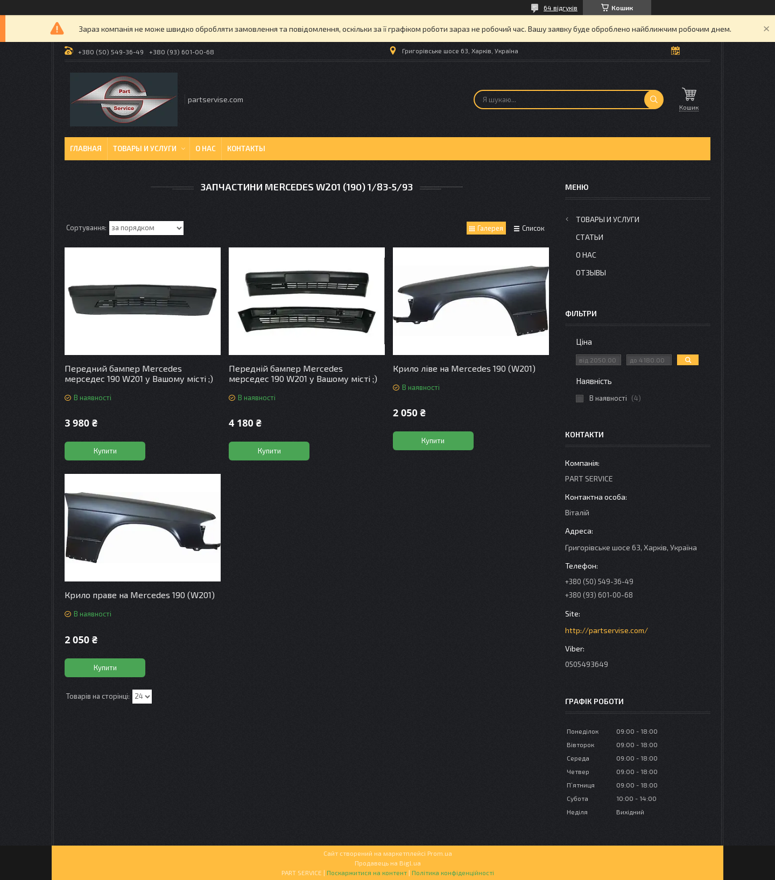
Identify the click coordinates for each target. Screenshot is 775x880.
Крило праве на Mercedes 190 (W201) (140, 595)
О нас (205, 148)
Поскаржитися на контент (367, 872)
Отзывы (591, 272)
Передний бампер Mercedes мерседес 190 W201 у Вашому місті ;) (139, 373)
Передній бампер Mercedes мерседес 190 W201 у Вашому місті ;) (303, 373)
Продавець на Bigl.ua (388, 863)
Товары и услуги (145, 148)
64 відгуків (560, 7)
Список (533, 228)
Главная (86, 148)
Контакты (246, 148)
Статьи (589, 237)
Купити (105, 450)
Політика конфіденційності (453, 872)
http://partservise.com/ (606, 630)
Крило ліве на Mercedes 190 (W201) (464, 368)
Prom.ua (439, 853)
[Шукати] (654, 99)
